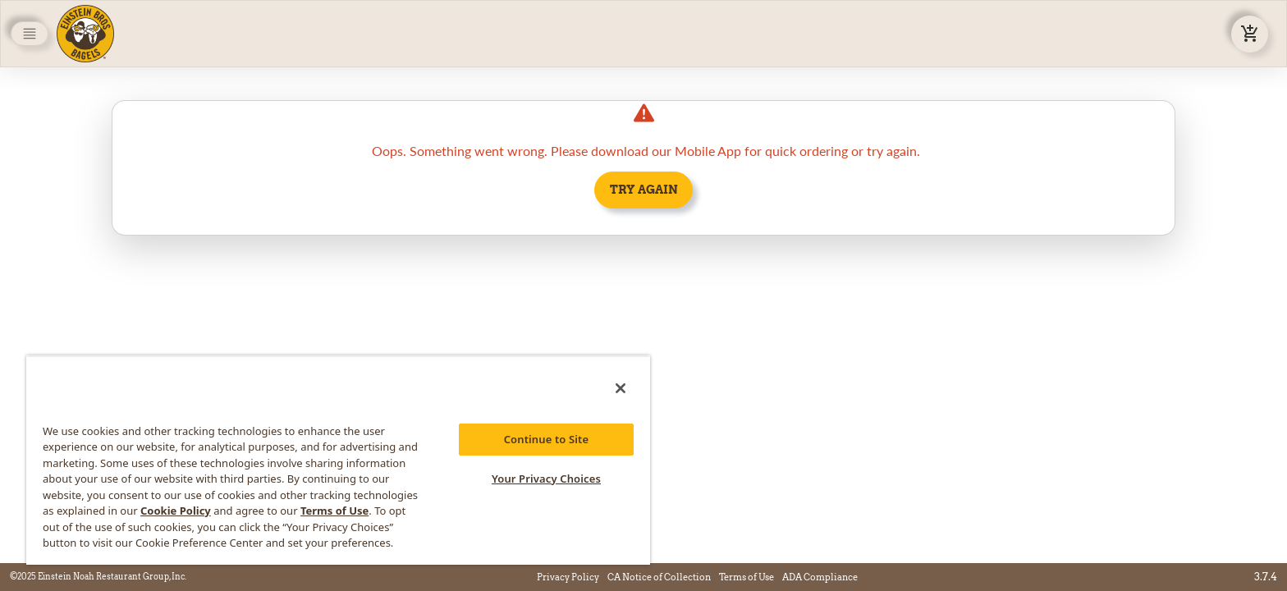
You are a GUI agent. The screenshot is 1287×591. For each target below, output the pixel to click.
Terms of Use (746, 577)
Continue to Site (546, 439)
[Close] (620, 388)
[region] (338, 460)
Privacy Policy (568, 577)
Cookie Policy (175, 510)
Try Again (644, 189)
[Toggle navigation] (29, 33)
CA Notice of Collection (659, 577)
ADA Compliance (820, 577)
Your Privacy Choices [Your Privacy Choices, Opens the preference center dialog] (546, 478)
